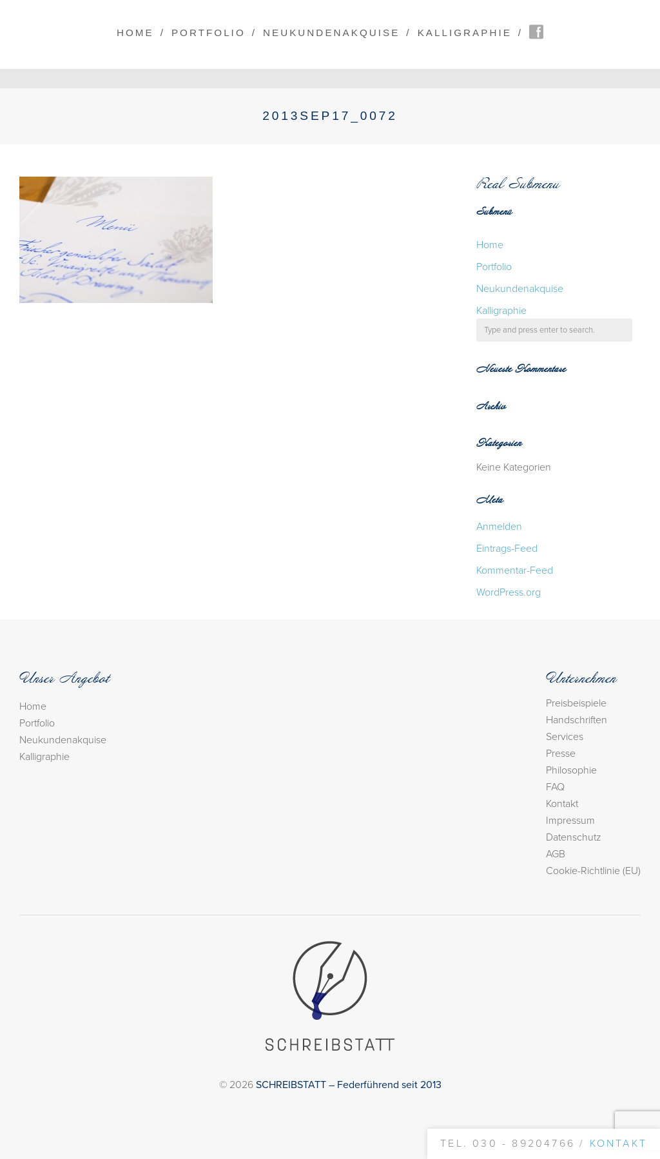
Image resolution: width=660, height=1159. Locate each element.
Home (135, 32)
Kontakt (562, 803)
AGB (555, 854)
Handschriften (576, 720)
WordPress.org (508, 592)
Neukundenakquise (331, 32)
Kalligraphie (465, 32)
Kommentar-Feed (514, 570)
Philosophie (571, 770)
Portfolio (208, 32)
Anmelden (499, 526)
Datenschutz (573, 837)
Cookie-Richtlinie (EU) (593, 870)
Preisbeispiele (576, 703)
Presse (561, 753)
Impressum (570, 820)
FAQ (555, 787)
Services (564, 736)
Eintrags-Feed (507, 548)
